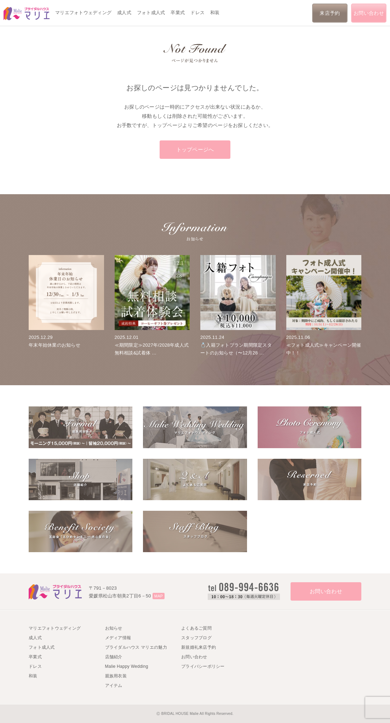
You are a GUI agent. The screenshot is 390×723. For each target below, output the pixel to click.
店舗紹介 (113, 656)
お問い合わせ (369, 13)
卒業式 (178, 12)
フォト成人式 (151, 12)
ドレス (197, 12)
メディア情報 (118, 637)
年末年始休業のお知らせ (54, 345)
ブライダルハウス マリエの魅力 (136, 647)
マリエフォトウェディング (83, 12)
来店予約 (330, 13)
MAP (158, 596)
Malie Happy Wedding (126, 666)
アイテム (113, 685)
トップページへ (195, 149)
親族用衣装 (116, 675)
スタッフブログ (196, 637)
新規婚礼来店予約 (198, 647)
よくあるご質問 (196, 628)
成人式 (124, 12)
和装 (215, 12)
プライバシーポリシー (203, 666)
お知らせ (113, 628)
